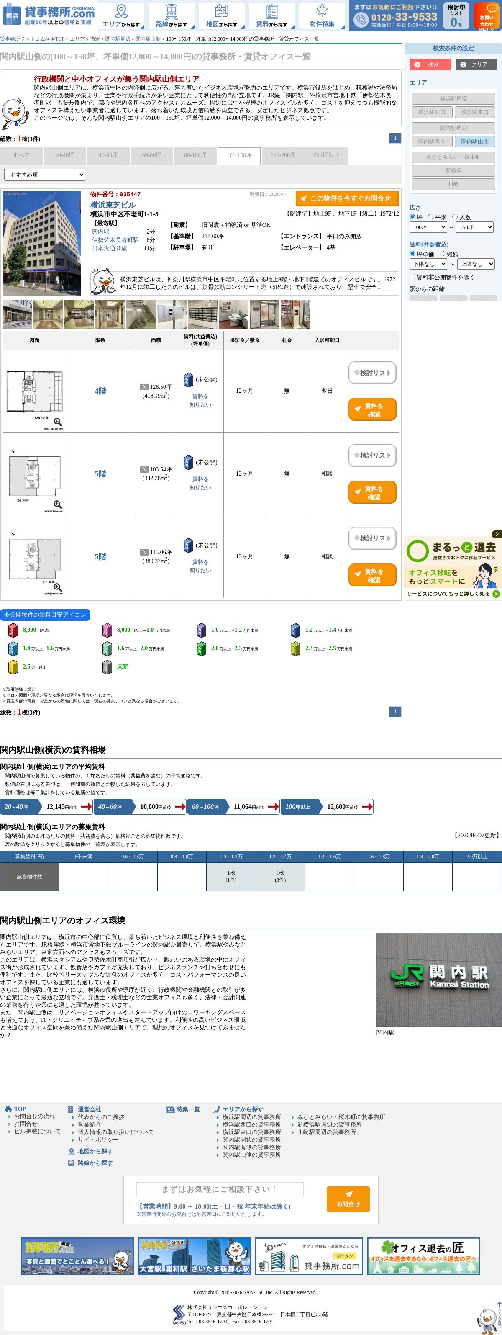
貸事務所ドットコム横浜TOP (32, 39)
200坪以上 (327, 155)
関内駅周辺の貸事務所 (252, 1140)
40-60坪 (108, 155)
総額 (449, 254)
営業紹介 (89, 1125)
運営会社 (89, 1109)
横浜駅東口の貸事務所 (252, 1132)
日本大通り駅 (109, 249)
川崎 (453, 184)
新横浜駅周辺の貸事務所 (329, 1125)
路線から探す (95, 1163)
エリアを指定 (85, 39)
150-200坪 (283, 155)
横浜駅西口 (432, 112)
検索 (433, 64)
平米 (437, 217)
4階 (100, 391)
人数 (461, 217)
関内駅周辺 (118, 39)
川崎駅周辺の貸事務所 (326, 1132)
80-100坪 (195, 155)
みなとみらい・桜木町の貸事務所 (341, 1117)
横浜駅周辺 (453, 98)
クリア (479, 64)
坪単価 (422, 254)
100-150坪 (239, 155)
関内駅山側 (148, 39)
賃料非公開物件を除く (442, 277)
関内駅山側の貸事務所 (252, 1155)
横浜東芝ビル (113, 206)
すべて (21, 155)
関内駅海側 (432, 141)
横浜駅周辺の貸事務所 (252, 1117)
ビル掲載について (37, 1131)
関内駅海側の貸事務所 (252, 1147)
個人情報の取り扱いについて (116, 1132)
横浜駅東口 (475, 112)
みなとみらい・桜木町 (453, 157)
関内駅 (101, 232)
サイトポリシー (98, 1140)
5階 (100, 474)
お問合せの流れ (34, 1116)
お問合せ (26, 1124)
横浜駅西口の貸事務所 (252, 1125)
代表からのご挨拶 (101, 1117)
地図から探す (95, 1151)
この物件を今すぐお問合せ (350, 198)
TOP (20, 1109)
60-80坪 (152, 155)
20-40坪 (65, 155)
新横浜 (454, 170)
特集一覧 (188, 1109)
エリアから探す (243, 1109)
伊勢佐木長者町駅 (115, 241)
